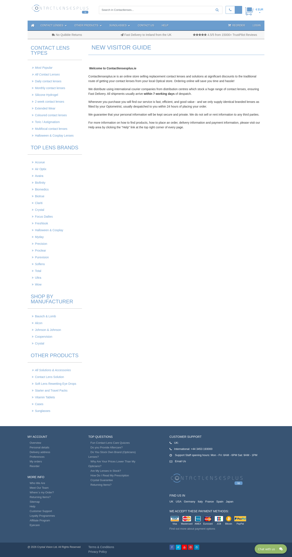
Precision (41, 243)
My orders (36, 461)
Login (257, 25)
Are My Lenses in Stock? (105, 470)
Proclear (40, 250)
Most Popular (43, 67)
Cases (39, 404)
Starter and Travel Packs (51, 390)
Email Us (180, 461)
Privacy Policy (97, 551)
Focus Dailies (44, 216)
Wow (38, 284)
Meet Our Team (39, 487)
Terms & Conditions (101, 547)
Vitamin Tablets (45, 397)
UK (171, 501)
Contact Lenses (54, 25)
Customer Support (41, 511)
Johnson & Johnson (48, 330)
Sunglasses (120, 25)
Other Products (88, 25)
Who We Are (37, 483)
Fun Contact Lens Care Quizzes (110, 442)
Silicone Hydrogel (46, 95)
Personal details (39, 447)
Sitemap (35, 501)
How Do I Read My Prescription (109, 475)
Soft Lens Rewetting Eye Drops (55, 383)
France (209, 501)
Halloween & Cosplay (49, 230)
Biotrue (39, 196)
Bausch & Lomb (45, 316)
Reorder (236, 25)
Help (165, 25)
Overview (35, 442)
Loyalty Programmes (42, 515)
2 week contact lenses (49, 101)
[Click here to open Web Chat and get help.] (271, 549)
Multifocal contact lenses (51, 128)
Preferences (37, 456)
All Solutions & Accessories (53, 370)
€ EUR (259, 9)
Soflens (40, 264)
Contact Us (146, 25)
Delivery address (40, 452)
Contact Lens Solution (49, 377)
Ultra (38, 277)
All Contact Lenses (47, 74)
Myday (39, 237)
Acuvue (40, 162)
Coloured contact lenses (51, 115)
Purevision (42, 257)
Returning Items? (40, 497)
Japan (229, 501)
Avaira (39, 176)
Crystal (39, 209)
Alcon (38, 323)
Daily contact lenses (48, 81)
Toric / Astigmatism (47, 122)
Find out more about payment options (192, 528)
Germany (189, 501)
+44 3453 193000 (201, 449)
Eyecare (35, 525)
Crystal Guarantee (101, 480)
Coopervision (43, 336)
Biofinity (40, 182)
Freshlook (41, 223)
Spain (219, 501)
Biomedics (42, 189)
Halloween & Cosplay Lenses (54, 135)
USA (178, 501)
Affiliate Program (40, 520)
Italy (200, 501)
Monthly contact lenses (50, 88)
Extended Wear (45, 108)
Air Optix (40, 169)
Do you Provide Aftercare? (106, 447)
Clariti (39, 203)
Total (38, 271)
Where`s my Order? (42, 492)
